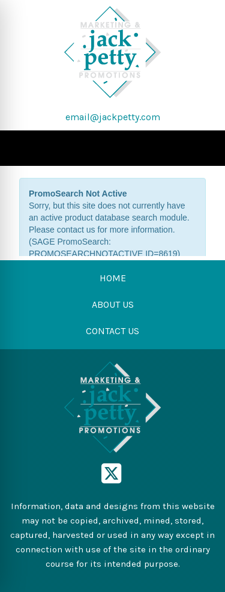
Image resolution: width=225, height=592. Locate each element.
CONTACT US (112, 331)
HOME (113, 278)
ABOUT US (113, 304)
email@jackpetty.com (112, 117)
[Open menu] (201, 148)
